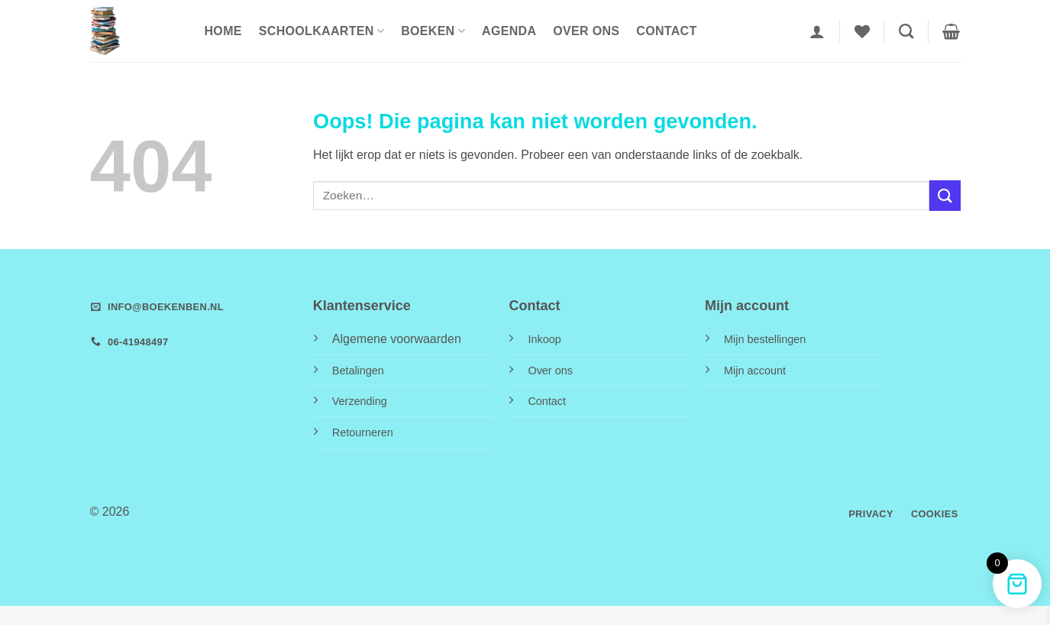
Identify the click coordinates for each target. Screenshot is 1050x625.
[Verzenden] (944, 195)
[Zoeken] (906, 31)
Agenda (509, 30)
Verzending (359, 401)
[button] (817, 31)
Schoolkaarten (321, 31)
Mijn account (755, 370)
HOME (223, 30)
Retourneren (362, 432)
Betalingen (358, 370)
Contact (666, 30)
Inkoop (544, 339)
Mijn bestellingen (765, 339)
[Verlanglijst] (862, 31)
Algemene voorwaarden (396, 338)
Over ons (586, 30)
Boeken (433, 31)
